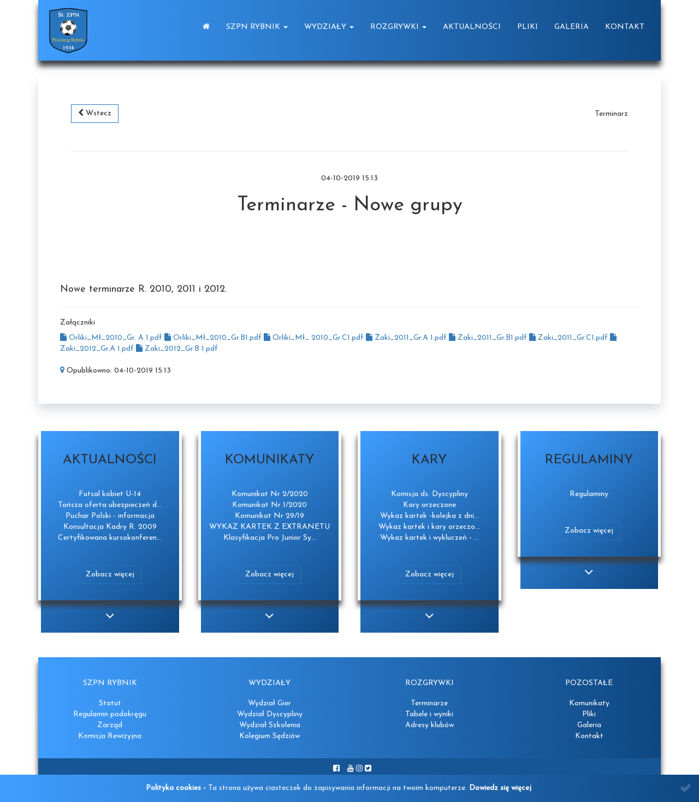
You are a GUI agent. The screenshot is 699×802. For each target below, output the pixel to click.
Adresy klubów (429, 725)
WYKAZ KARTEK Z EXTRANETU (269, 527)
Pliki (527, 27)
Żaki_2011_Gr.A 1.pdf (407, 338)
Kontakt (624, 27)
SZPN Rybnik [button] (257, 27)
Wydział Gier (269, 703)
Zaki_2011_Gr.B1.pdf (489, 338)
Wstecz (94, 113)
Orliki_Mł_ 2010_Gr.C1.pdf (315, 338)
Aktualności (472, 27)
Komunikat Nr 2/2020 (270, 494)
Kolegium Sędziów (269, 736)
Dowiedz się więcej (500, 788)
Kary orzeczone (429, 505)
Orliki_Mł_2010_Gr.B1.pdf (214, 338)
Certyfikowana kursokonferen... (110, 538)
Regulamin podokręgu (109, 714)
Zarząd (109, 725)
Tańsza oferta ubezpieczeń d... (110, 505)
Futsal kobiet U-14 (110, 494)
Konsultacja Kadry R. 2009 (110, 527)
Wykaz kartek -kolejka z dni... (429, 516)
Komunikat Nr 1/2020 (269, 505)
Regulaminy (589, 494)
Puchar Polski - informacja (110, 516)
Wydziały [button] (329, 27)
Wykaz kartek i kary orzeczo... (429, 527)
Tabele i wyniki (429, 714)
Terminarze (429, 703)
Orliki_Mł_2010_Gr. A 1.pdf (112, 338)
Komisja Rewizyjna (109, 736)
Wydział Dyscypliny (270, 714)
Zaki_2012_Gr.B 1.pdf (177, 349)
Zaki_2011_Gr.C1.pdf (569, 338)
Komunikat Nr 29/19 (269, 516)
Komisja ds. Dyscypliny (429, 494)
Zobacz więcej (110, 574)
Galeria (571, 27)
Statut (110, 703)
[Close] (685, 788)
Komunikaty (589, 703)
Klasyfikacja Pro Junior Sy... (269, 538)
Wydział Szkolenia (269, 725)
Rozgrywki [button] (398, 27)
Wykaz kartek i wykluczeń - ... (429, 538)
